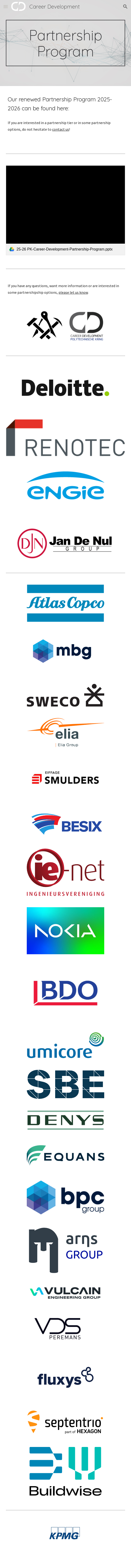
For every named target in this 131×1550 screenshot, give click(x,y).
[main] (65, 43)
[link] (65, 210)
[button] (5, 6)
